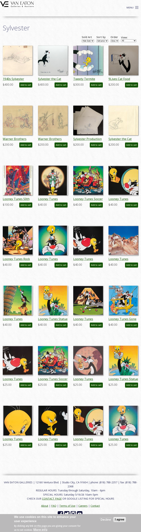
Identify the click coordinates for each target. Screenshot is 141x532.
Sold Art (87, 37)
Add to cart (26, 85)
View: (124, 37)
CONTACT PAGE (52, 498)
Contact (95, 505)
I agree (119, 519)
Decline (106, 520)
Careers (83, 505)
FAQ (53, 505)
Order (114, 37)
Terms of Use (67, 505)
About (44, 505)
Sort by (101, 37)
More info (40, 530)
